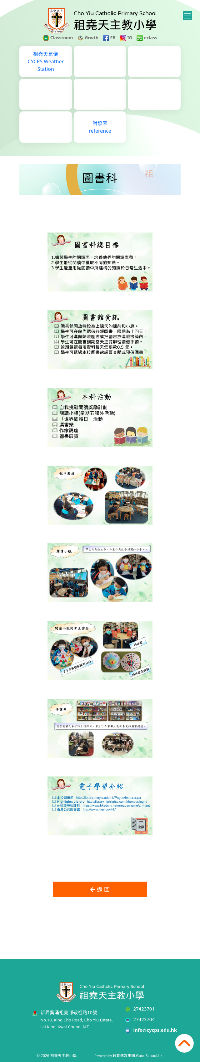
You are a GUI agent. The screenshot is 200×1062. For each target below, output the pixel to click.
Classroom (58, 38)
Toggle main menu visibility (188, 14)
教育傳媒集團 (123, 1055)
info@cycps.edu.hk (155, 1030)
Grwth (88, 38)
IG (126, 38)
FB (109, 38)
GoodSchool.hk (149, 1055)
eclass (147, 38)
